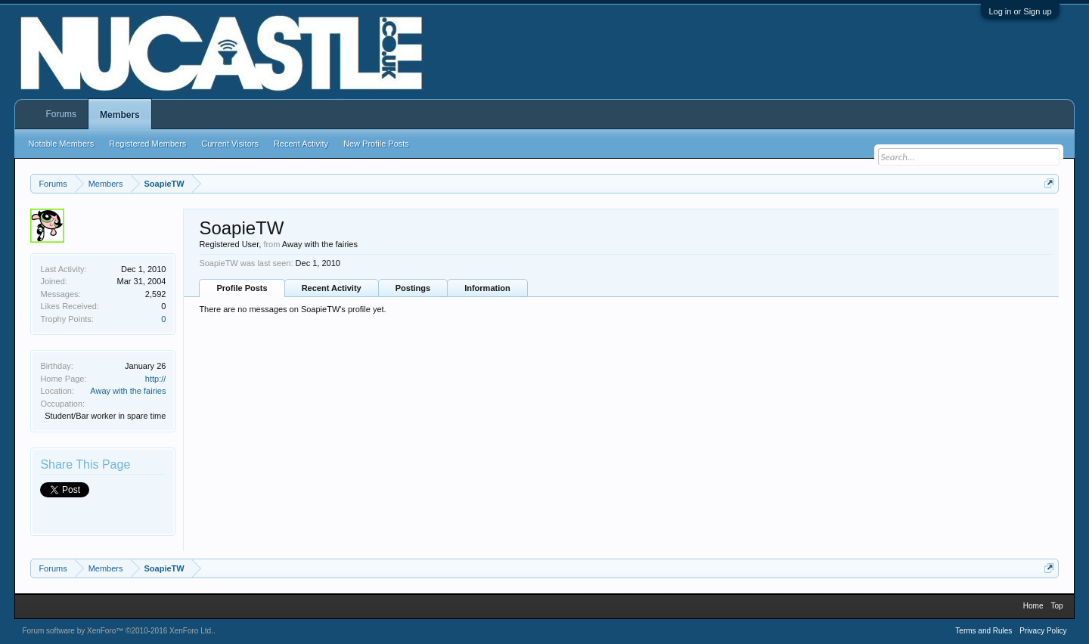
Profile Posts (241, 288)
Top (1056, 606)
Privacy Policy (1042, 631)
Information (487, 288)
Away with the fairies (128, 390)
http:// (155, 378)
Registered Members (147, 143)
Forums (60, 114)
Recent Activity (331, 288)
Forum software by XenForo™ (117, 631)
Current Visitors (230, 143)
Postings (413, 288)
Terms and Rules (983, 631)
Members (120, 115)
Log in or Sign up (1019, 11)
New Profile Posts (376, 143)
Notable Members (61, 143)
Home (1033, 606)
